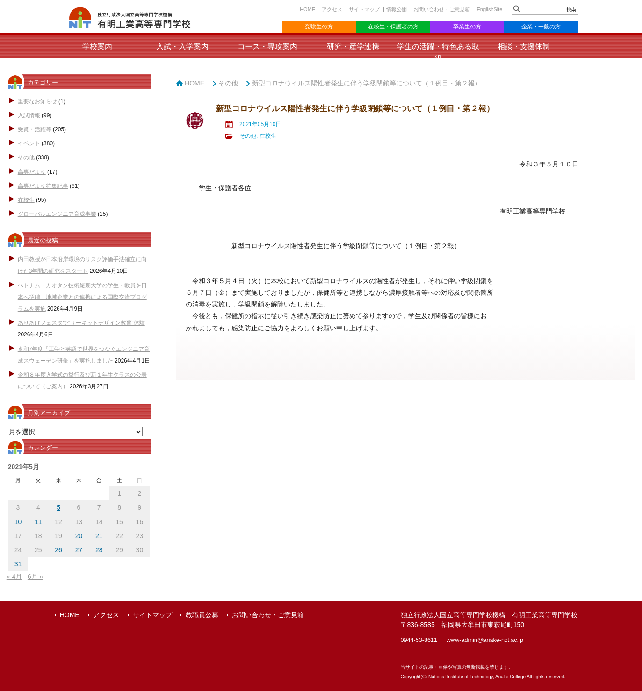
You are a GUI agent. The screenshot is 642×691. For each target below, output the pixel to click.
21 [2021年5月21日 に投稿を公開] (99, 536)
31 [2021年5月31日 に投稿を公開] (18, 564)
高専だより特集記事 (43, 186)
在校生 (26, 200)
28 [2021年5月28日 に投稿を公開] (99, 550)
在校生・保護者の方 (393, 26)
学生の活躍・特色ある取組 (438, 52)
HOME (307, 9)
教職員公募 (202, 615)
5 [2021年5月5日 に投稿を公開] (58, 507)
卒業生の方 (467, 26)
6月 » (35, 576)
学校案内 (97, 46)
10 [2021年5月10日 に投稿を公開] (18, 522)
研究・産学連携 (353, 46)
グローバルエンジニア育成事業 (57, 214)
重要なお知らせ (37, 101)
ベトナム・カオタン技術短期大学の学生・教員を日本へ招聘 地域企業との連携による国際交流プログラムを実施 (82, 297)
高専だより (32, 172)
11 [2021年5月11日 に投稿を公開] (38, 522)
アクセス (332, 9)
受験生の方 (319, 26)
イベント (29, 143)
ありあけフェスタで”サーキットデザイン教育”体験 (81, 323)
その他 (26, 157)
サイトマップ (364, 9)
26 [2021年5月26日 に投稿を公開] (58, 550)
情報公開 (396, 9)
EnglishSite (489, 9)
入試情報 (29, 115)
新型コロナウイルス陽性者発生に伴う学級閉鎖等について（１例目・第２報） (366, 83)
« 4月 (14, 576)
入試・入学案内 (182, 46)
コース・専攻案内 (267, 46)
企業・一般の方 (541, 26)
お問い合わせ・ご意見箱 (441, 9)
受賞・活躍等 (34, 129)
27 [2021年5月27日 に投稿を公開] (79, 550)
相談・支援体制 (524, 46)
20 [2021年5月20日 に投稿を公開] (79, 536)
